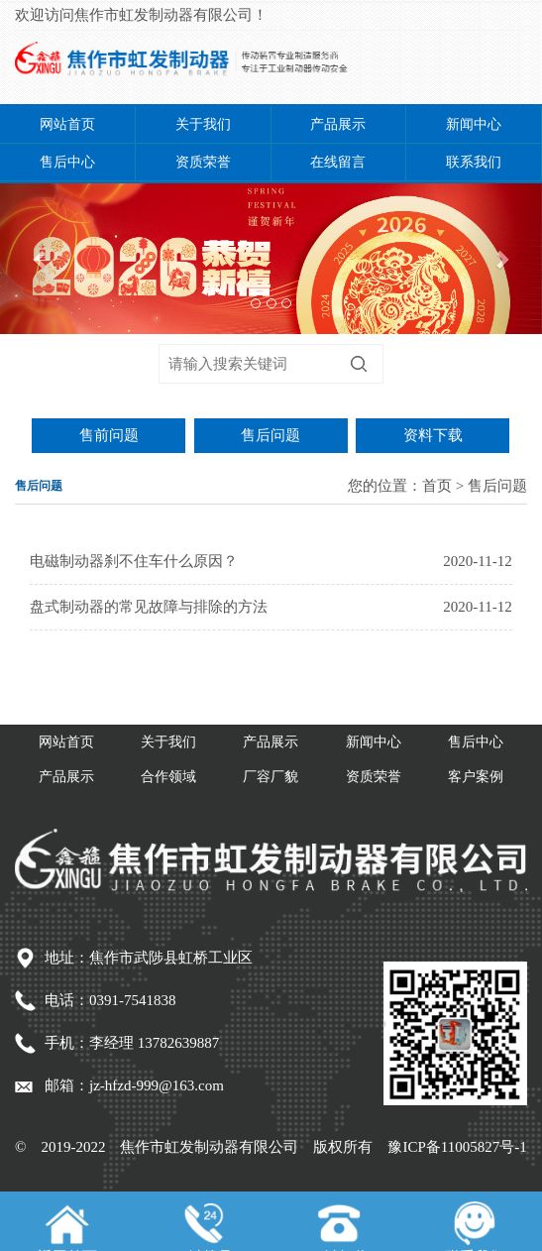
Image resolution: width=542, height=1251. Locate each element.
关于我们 (203, 124)
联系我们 (473, 162)
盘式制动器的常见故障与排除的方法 (149, 607)
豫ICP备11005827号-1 (456, 1147)
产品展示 (338, 124)
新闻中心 (473, 124)
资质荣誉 (203, 162)
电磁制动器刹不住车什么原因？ (134, 561)
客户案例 (475, 776)
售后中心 (67, 162)
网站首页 (67, 124)
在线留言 (338, 162)
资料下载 (433, 435)
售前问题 (109, 435)
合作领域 (168, 776)
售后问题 (270, 435)
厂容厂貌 (270, 776)
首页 (437, 486)
